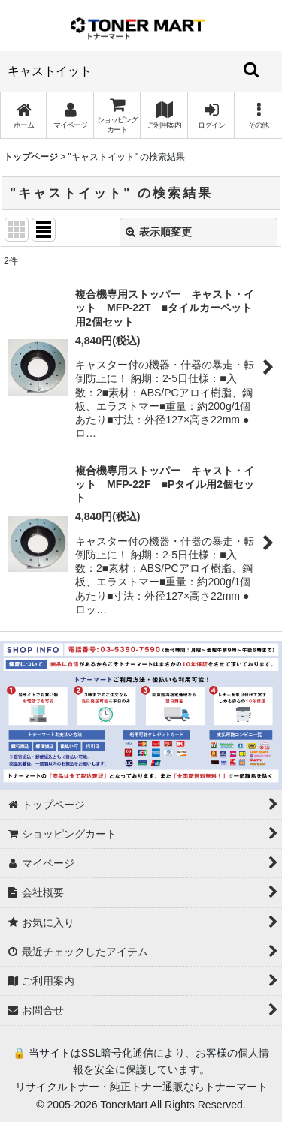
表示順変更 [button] (159, 232)
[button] (258, 115)
